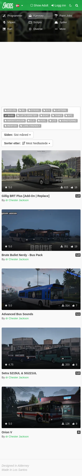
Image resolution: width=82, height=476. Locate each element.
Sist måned (17, 134)
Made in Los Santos (14, 469)
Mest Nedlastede (27, 143)
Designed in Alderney (15, 465)
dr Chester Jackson (17, 200)
